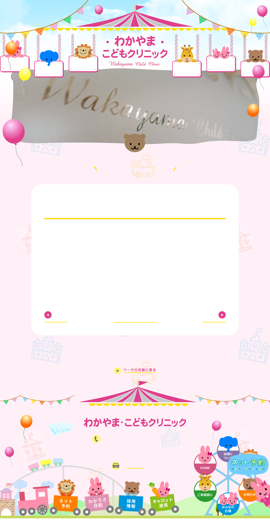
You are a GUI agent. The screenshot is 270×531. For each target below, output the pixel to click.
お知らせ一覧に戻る (135, 314)
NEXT (208, 315)
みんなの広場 (221, 64)
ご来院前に (187, 69)
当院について (49, 69)
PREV (62, 315)
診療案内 (83, 64)
